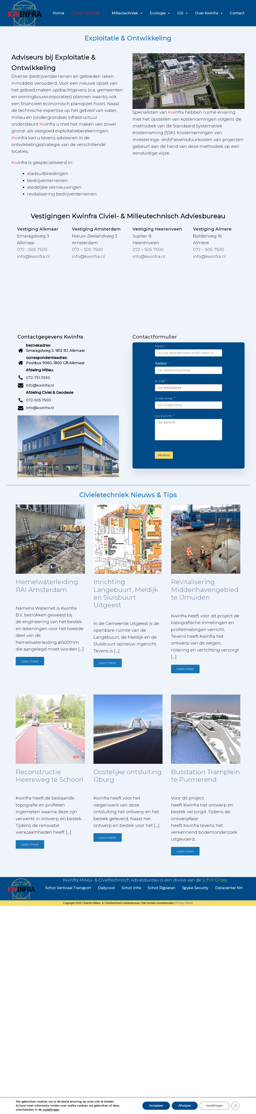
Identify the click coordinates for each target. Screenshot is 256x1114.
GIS (182, 13)
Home (58, 13)
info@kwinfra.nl (33, 256)
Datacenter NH (229, 888)
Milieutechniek (127, 13)
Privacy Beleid (184, 903)
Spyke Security (195, 888)
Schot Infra (131, 888)
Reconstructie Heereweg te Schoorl (49, 775)
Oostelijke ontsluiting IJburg (127, 775)
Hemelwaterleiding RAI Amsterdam (47, 585)
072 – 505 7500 (87, 249)
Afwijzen (184, 1105)
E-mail (161, 381)
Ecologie (160, 13)
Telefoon (162, 363)
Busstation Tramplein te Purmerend (205, 775)
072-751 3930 (38, 378)
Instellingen (214, 1105)
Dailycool (106, 888)
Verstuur (164, 455)
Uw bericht (164, 416)
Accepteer (156, 1105)
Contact (237, 13)
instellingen (51, 1110)
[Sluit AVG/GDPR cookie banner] (235, 1106)
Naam (161, 346)
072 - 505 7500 (32, 249)
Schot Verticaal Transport (68, 888)
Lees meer (30, 661)
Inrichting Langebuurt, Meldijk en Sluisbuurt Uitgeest (125, 593)
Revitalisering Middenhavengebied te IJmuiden (205, 589)
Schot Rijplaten (161, 888)
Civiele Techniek (88, 13)
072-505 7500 (38, 400)
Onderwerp (165, 398)
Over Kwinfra (209, 13)
